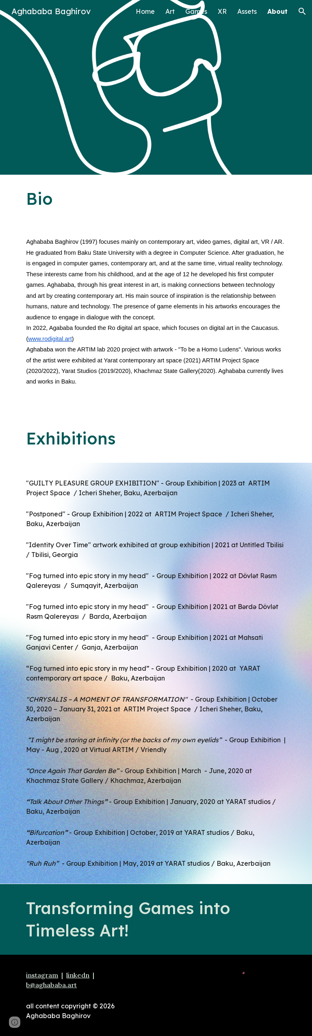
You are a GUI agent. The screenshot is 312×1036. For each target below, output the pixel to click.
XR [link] (222, 11)
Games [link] (196, 11)
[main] (156, 198)
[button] (302, 11)
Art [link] (170, 11)
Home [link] (145, 11)
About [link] (277, 11)
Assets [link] (247, 11)
